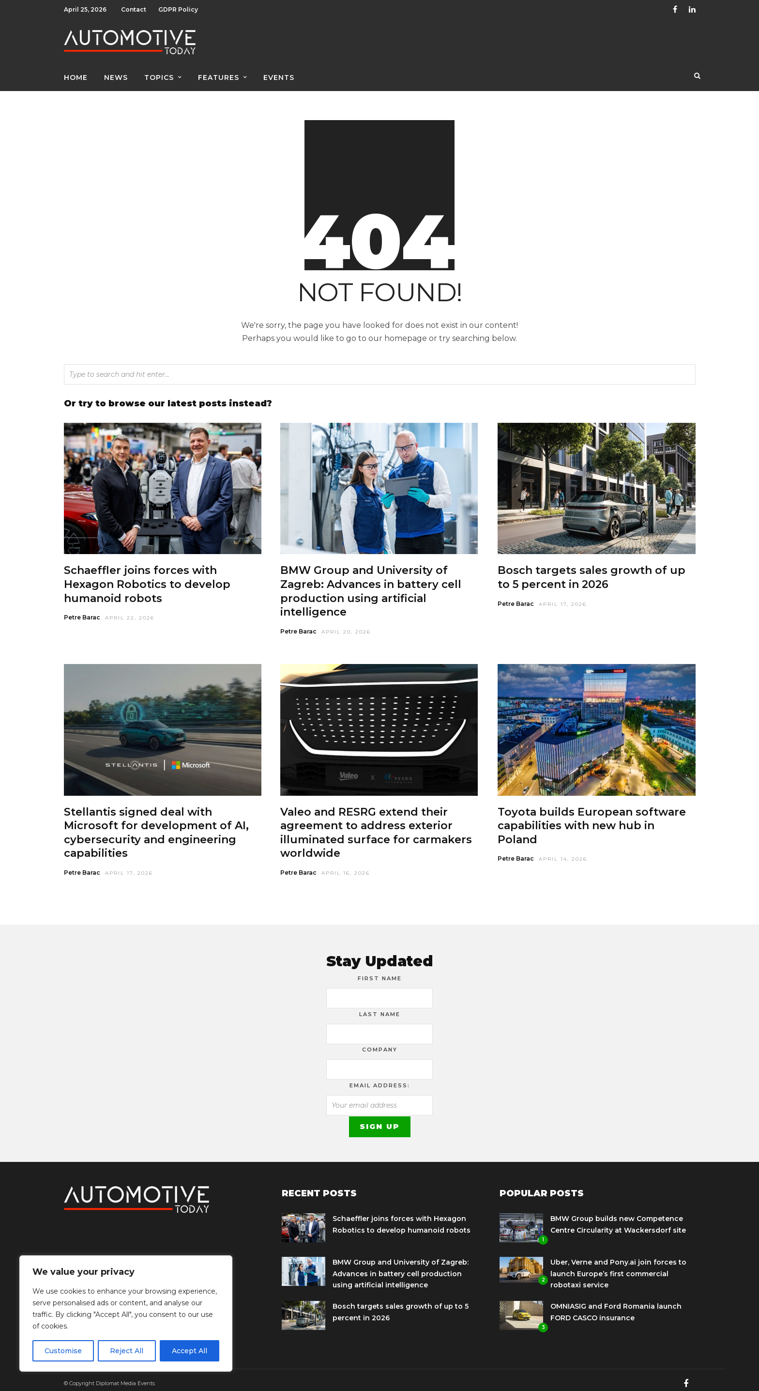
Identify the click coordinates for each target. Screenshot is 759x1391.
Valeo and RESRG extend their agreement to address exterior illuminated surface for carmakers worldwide (376, 826)
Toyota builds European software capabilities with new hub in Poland (592, 819)
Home (76, 76)
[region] (125, 1313)
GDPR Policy (178, 9)
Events (278, 76)
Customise (63, 1350)
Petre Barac (82, 610)
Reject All (126, 1350)
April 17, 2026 (563, 597)
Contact (133, 9)
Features (218, 76)
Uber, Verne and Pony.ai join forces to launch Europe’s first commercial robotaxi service (618, 1267)
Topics (159, 76)
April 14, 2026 (563, 852)
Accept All (189, 1350)
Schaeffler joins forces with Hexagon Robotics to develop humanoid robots (147, 577)
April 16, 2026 (345, 866)
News (116, 76)
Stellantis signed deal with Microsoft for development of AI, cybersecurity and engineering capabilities (156, 826)
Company (379, 1042)
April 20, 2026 (346, 625)
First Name (380, 971)
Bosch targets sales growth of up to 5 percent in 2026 (591, 570)
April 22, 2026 (129, 611)
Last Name (379, 1007)
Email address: (379, 1078)
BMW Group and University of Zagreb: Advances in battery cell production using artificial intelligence (370, 584)
